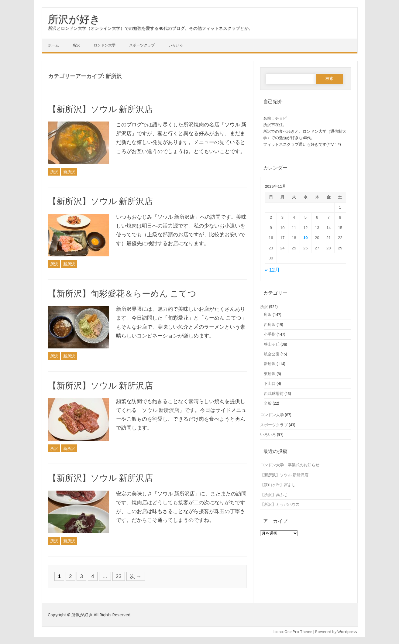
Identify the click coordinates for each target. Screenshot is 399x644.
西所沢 (270, 324)
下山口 (270, 383)
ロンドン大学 (104, 45)
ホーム (53, 45)
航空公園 (272, 354)
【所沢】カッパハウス (280, 504)
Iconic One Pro (286, 631)
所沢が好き (74, 19)
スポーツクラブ (142, 45)
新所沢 (69, 172)
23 (119, 576)
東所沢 (270, 374)
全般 (268, 403)
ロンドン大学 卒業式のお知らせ (289, 465)
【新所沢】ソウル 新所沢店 (100, 109)
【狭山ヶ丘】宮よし (278, 484)
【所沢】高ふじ (274, 494)
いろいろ (175, 45)
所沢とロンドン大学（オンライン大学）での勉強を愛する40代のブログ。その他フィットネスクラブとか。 (150, 28)
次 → (136, 576)
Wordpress (347, 631)
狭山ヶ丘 (272, 344)
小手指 (270, 334)
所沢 (76, 45)
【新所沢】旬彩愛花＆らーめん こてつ (122, 293)
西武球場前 (274, 393)
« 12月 (272, 270)
